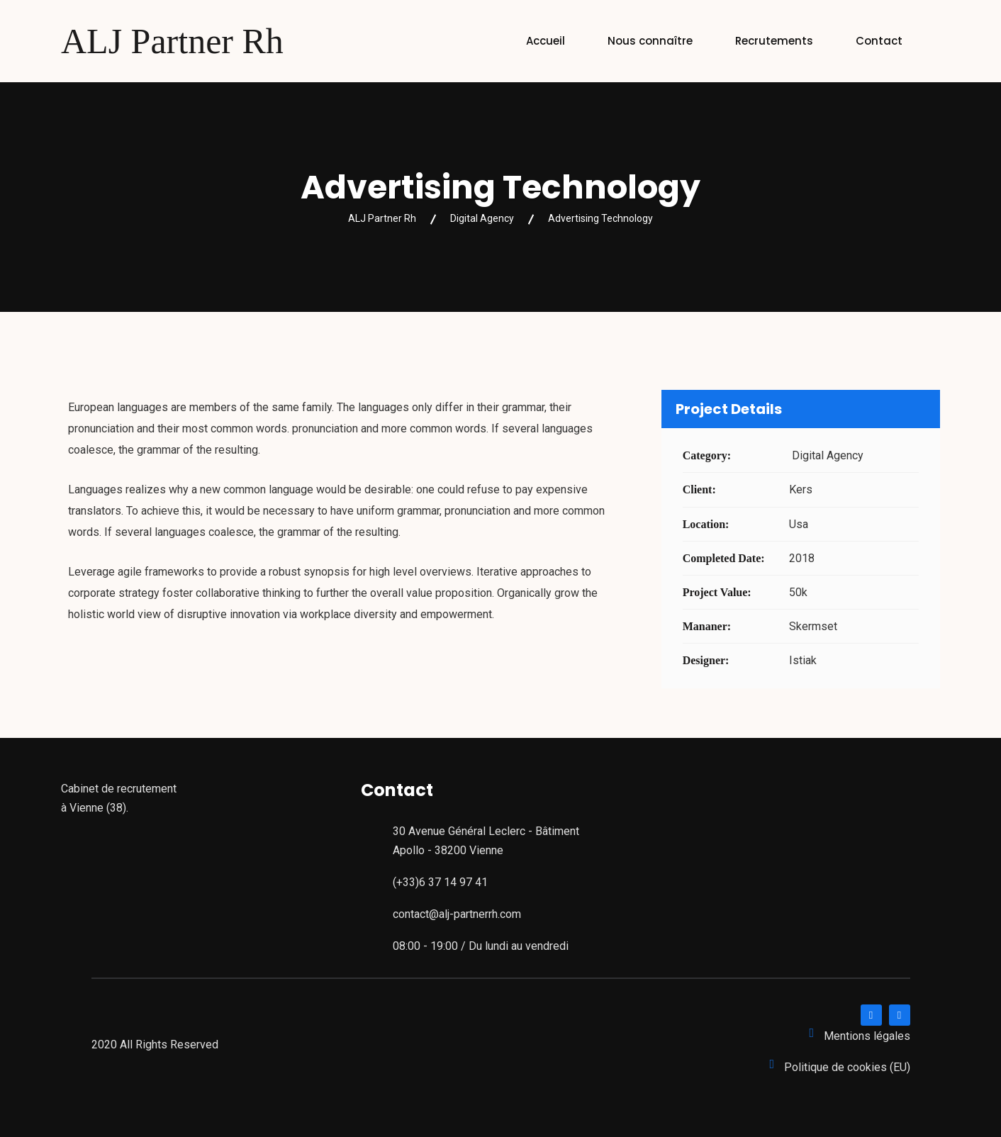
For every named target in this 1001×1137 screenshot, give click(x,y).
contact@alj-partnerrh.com (457, 914)
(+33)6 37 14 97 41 (440, 882)
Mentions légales (867, 1036)
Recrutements (774, 40)
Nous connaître (650, 40)
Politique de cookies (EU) (847, 1067)
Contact (879, 40)
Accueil (545, 40)
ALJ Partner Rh (172, 41)
